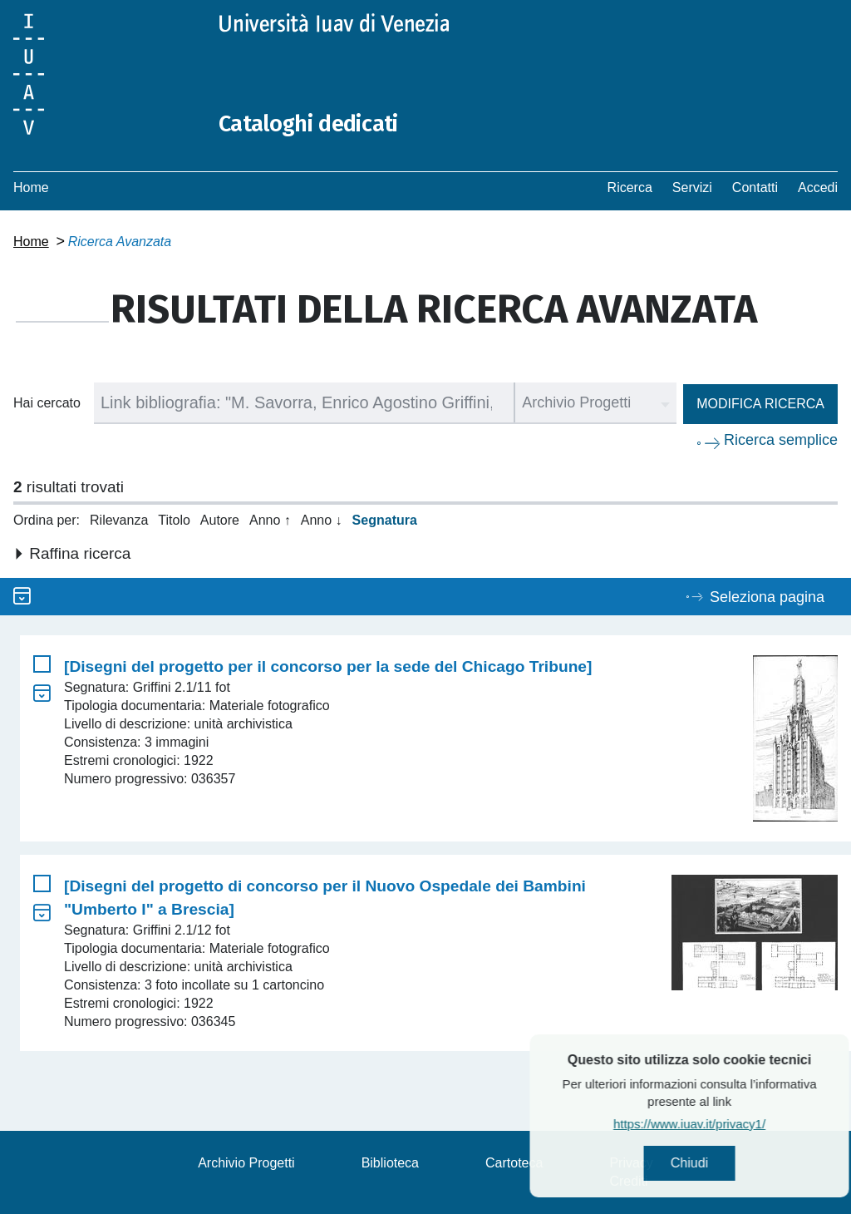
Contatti (755, 187)
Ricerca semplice (781, 440)
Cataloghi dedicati (318, 123)
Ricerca (630, 187)
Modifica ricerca (760, 404)
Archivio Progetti (246, 1163)
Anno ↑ (270, 520)
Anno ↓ (321, 520)
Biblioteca (390, 1163)
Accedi (818, 187)
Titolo (174, 520)
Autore (219, 520)
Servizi (692, 187)
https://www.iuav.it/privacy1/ (728, 1126)
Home (31, 187)
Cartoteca (514, 1163)
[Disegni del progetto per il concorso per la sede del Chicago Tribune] (328, 666)
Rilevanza (119, 520)
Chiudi (727, 1164)
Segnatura (384, 520)
